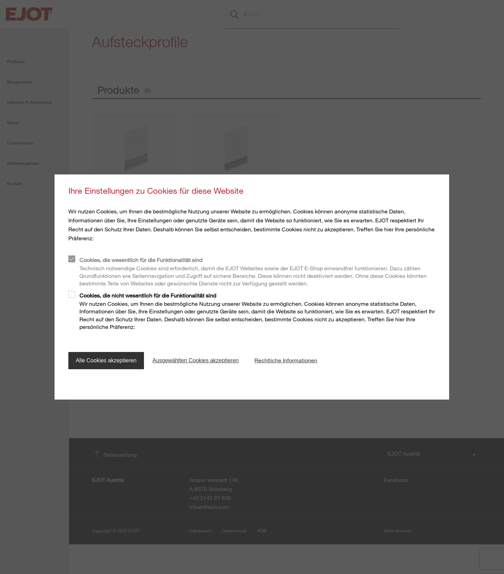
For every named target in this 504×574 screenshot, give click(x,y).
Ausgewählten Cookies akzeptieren (196, 360)
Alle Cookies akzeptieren (106, 360)
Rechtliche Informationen (285, 360)
